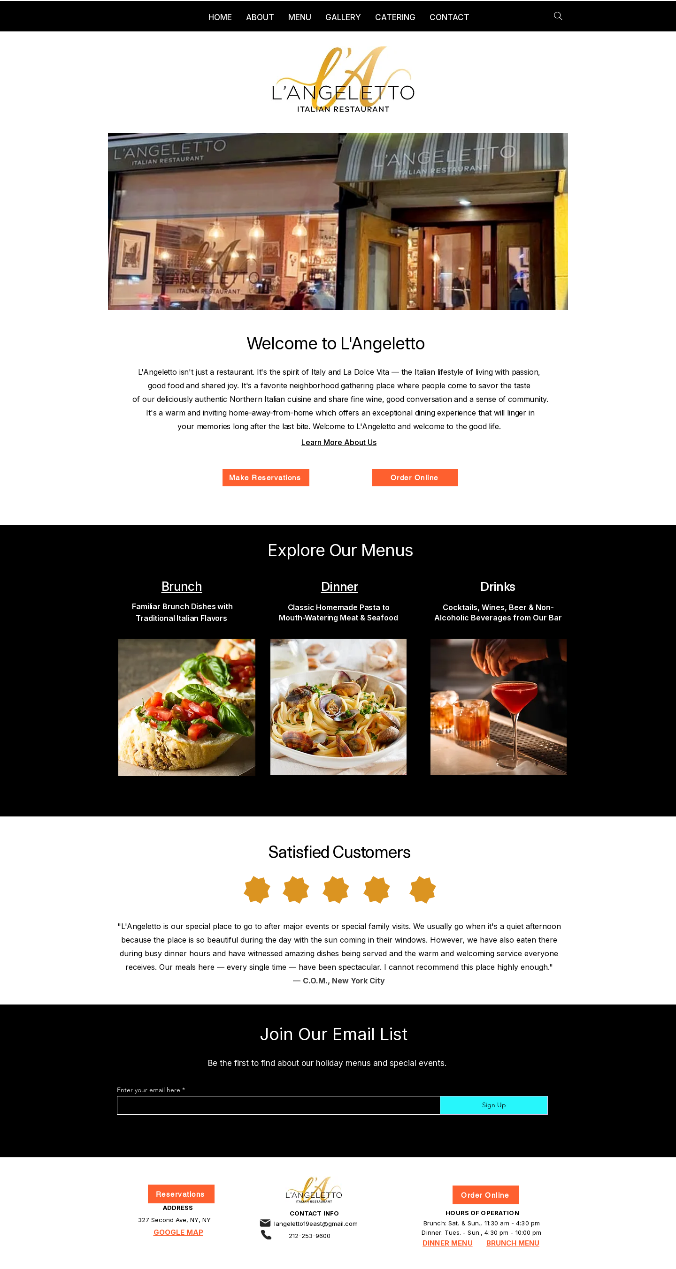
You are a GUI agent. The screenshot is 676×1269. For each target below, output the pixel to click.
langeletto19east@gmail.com (316, 1223)
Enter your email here (148, 1090)
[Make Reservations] (266, 477)
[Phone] (266, 1234)
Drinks (497, 586)
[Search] (558, 16)
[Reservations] (181, 1194)
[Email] (265, 1223)
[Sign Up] (494, 1105)
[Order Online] (415, 477)
